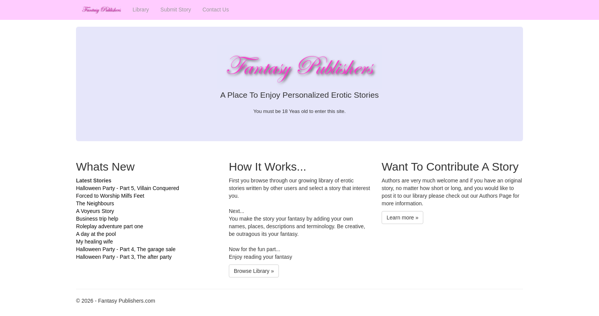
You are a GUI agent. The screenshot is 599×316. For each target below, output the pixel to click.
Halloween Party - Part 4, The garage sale (125, 249)
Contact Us (215, 9)
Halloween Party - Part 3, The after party (124, 257)
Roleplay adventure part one (109, 226)
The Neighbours (95, 203)
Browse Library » (254, 271)
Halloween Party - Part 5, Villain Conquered (127, 188)
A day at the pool (96, 234)
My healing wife (94, 242)
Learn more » (402, 217)
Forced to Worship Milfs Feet (110, 196)
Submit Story (175, 9)
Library (141, 9)
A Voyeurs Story (95, 211)
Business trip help (97, 219)
